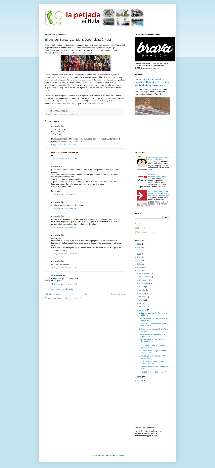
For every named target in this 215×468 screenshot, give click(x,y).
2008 (139, 380)
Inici (85, 294)
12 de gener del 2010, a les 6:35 (63, 227)
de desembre (144, 273)
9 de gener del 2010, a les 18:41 (63, 145)
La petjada (55, 275)
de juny (142, 294)
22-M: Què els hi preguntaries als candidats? (158, 175)
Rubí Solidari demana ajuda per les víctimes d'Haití (152, 346)
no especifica (68, 103)
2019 (139, 261)
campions (61, 114)
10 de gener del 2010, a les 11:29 (64, 159)
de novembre (144, 277)
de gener (143, 310)
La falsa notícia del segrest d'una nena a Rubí (158, 158)
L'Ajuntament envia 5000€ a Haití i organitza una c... (152, 341)
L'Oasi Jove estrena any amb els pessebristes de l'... (151, 362)
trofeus (74, 114)
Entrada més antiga (117, 294)
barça (55, 114)
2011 (139, 267)
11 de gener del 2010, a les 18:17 (64, 194)
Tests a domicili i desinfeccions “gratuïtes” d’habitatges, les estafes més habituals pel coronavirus (152, 82)
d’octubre (143, 280)
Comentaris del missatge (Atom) (69, 298)
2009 (139, 377)
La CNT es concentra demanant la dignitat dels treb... (152, 335)
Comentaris (141, 232)
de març (142, 303)
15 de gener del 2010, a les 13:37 (64, 268)
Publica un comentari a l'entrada (60, 289)
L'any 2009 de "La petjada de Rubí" (152, 372)
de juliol (142, 290)
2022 (139, 251)
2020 (139, 257)
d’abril (141, 300)
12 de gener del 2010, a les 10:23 (64, 254)
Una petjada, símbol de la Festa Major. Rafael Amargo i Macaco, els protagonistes (159, 193)
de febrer (143, 307)
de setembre (144, 284)
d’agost (142, 287)
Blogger (121, 455)
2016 (139, 264)
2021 (139, 254)
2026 (139, 244)
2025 (139, 247)
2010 (139, 271)
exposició (68, 114)
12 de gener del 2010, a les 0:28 (63, 208)
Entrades (140, 228)
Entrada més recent (53, 294)
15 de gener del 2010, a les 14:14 (64, 284)
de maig (142, 297)
